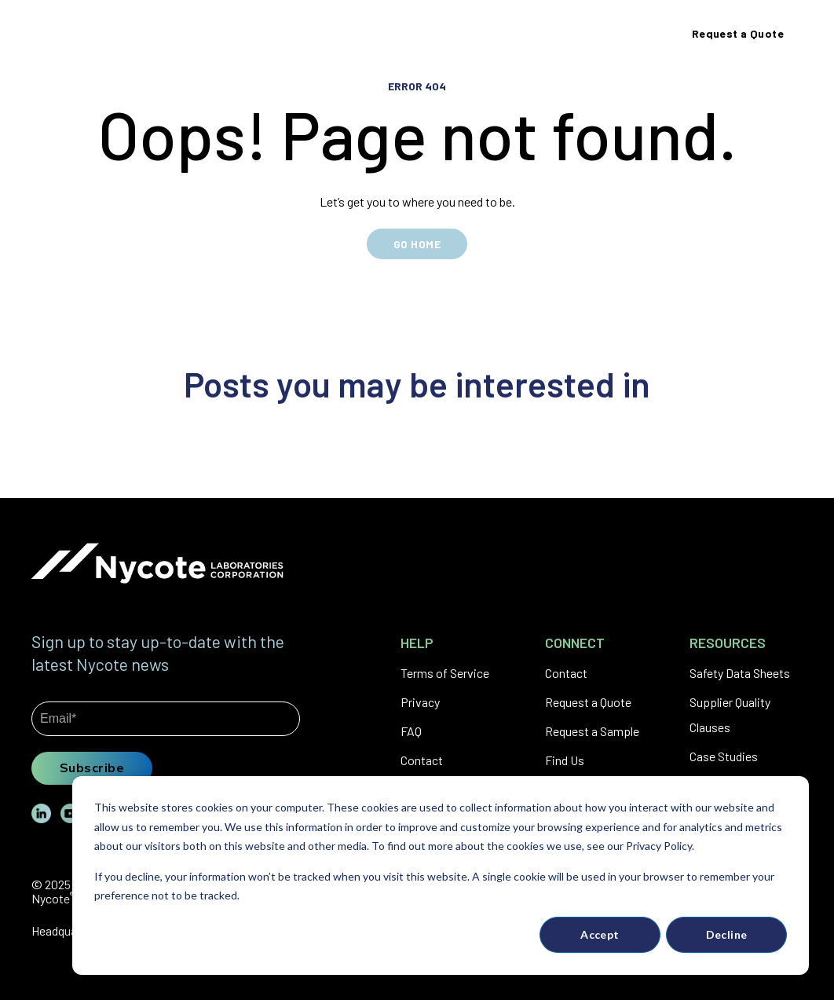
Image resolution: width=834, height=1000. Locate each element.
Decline (727, 934)
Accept (600, 934)
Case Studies (724, 756)
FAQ (411, 730)
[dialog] (440, 875)
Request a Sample (592, 730)
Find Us (564, 760)
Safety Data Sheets (740, 672)
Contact (422, 760)
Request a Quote (588, 701)
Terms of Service (445, 672)
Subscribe (92, 767)
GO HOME (417, 244)
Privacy (420, 701)
